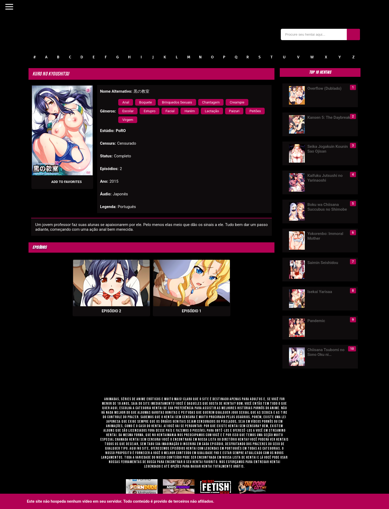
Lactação (212, 111)
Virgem (127, 120)
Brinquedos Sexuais (177, 102)
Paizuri (234, 111)
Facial (169, 111)
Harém (189, 111)
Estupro (149, 111)
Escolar (128, 111)
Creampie (237, 102)
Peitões (255, 111)
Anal (125, 102)
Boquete (145, 102)
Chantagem (211, 102)
